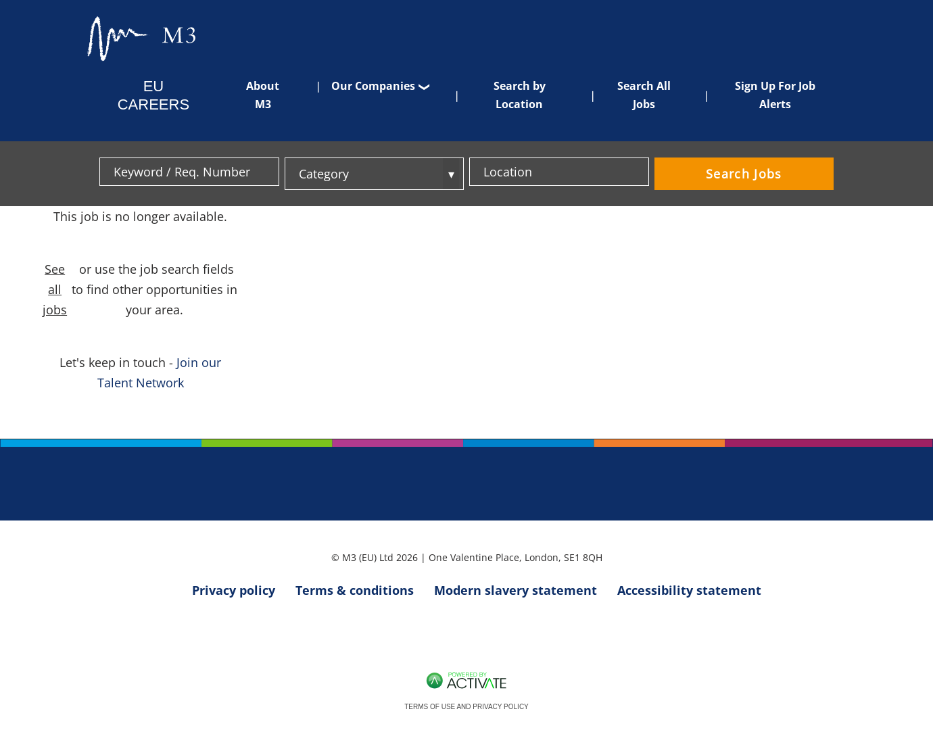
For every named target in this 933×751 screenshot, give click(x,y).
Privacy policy (233, 590)
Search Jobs (744, 174)
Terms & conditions (354, 590)
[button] (637, 172)
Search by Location (520, 95)
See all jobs (55, 289)
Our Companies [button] (373, 85)
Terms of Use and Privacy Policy (466, 706)
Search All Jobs (644, 95)
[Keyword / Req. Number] (189, 172)
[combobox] (559, 172)
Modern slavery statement (515, 590)
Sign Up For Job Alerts (775, 95)
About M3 (262, 95)
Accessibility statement (689, 590)
